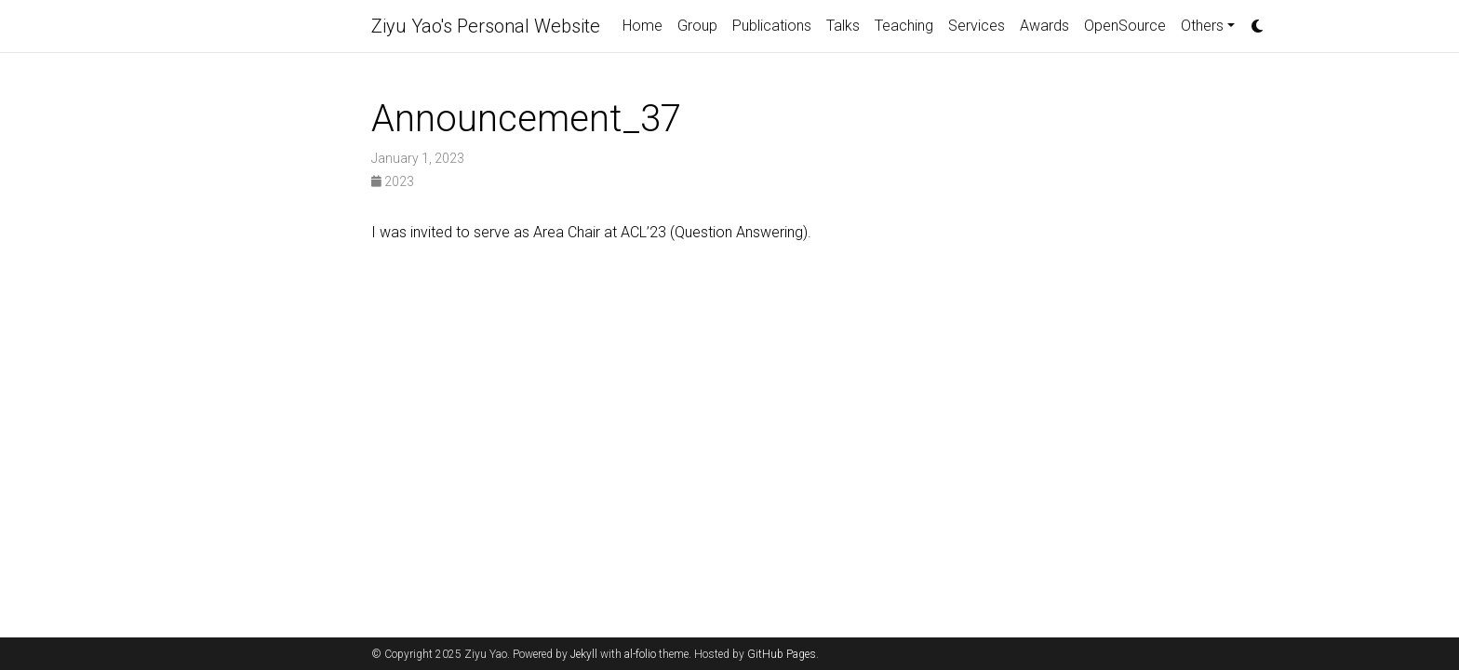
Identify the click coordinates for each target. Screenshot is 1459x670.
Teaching (904, 25)
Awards (1044, 25)
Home (642, 25)
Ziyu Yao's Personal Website (485, 26)
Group (697, 25)
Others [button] (1202, 25)
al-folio (640, 654)
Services (976, 25)
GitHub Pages (781, 654)
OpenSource (1125, 25)
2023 (392, 181)
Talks (843, 25)
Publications (771, 25)
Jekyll (583, 654)
